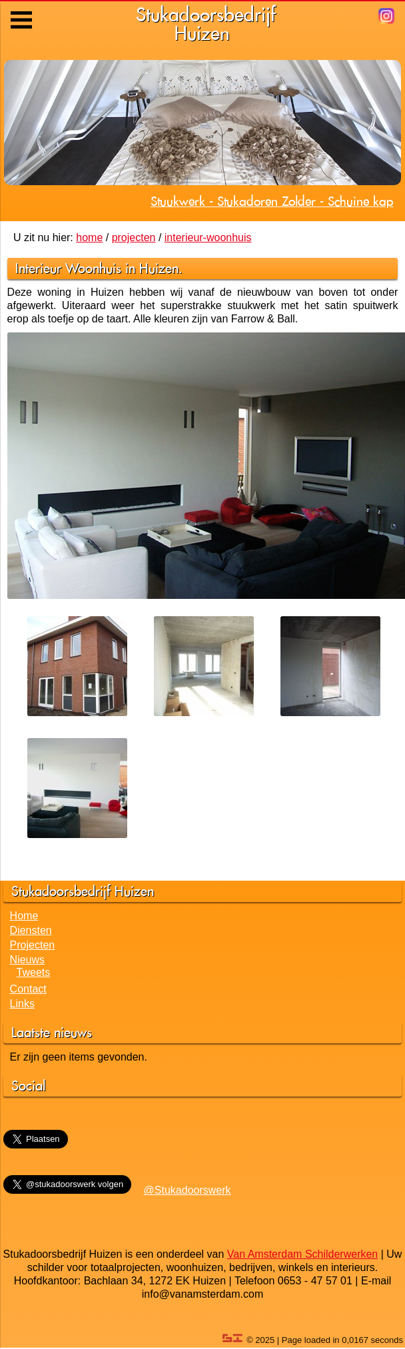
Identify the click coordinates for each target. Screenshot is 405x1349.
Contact (28, 989)
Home (24, 915)
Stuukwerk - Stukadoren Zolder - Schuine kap (272, 201)
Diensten (31, 930)
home (89, 237)
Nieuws (27, 959)
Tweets (34, 972)
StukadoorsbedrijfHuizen (206, 23)
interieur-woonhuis (208, 237)
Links (22, 1003)
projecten (134, 237)
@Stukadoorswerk (187, 1190)
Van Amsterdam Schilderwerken (302, 1254)
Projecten (32, 945)
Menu (22, 10)
